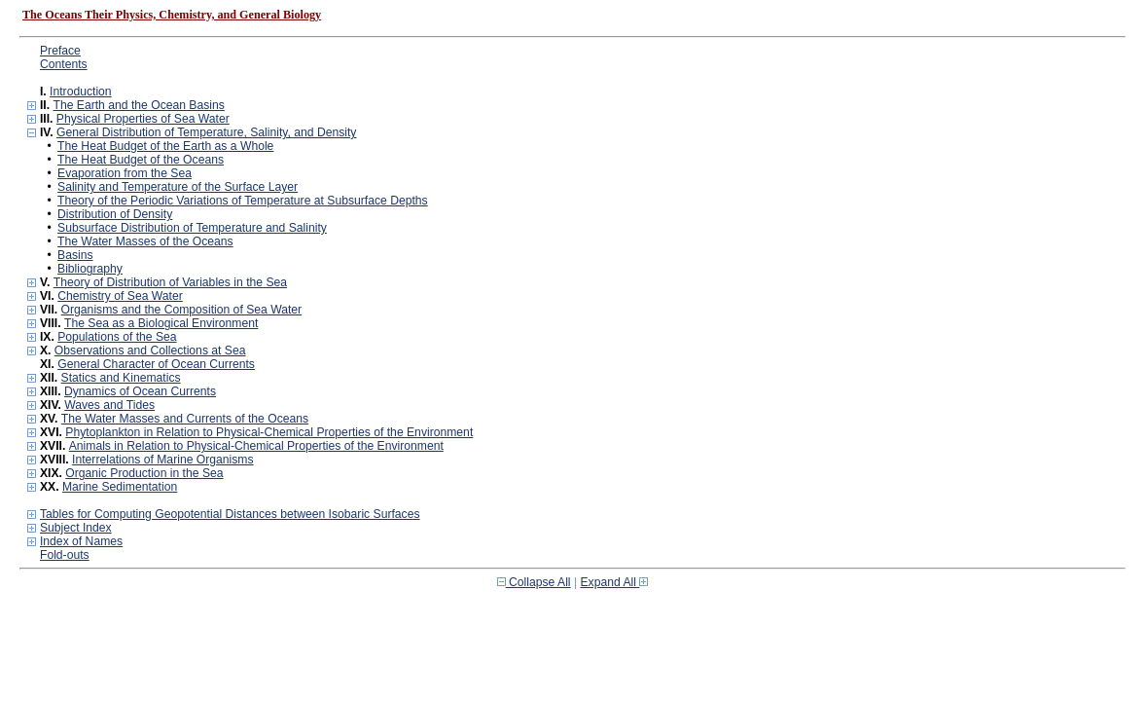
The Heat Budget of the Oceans (140, 159)
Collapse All (534, 582)
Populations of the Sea (116, 337)
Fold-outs (64, 555)
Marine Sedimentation (119, 487)
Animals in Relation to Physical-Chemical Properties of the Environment (256, 446)
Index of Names (81, 541)
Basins (75, 255)
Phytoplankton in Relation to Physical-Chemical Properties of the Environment (269, 432)
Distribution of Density (114, 214)
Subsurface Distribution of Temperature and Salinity (192, 228)
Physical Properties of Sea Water (143, 119)
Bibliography (90, 269)
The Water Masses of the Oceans (145, 241)
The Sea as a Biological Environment (161, 323)
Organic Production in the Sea (144, 473)
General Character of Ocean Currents (156, 364)
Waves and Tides (109, 405)
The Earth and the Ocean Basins (138, 105)
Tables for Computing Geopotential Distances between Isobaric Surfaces (230, 514)
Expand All (615, 582)
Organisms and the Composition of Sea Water (182, 309)
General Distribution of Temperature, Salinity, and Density (206, 132)
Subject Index (76, 528)
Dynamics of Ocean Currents (140, 391)
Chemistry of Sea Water (120, 296)
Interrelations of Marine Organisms (162, 459)
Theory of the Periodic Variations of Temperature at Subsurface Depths (242, 200)
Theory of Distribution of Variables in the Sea (170, 282)
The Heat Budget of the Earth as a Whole (165, 146)
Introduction (81, 91)
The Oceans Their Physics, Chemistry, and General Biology (171, 14)
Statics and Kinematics (121, 378)
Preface (60, 50)
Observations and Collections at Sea (150, 350)
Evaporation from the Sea (124, 173)
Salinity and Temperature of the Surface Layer (177, 187)
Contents (64, 64)
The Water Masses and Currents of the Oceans (184, 418)
